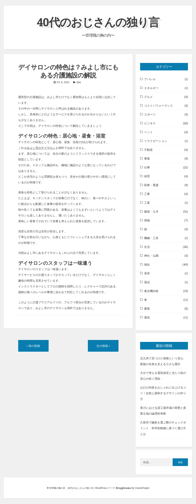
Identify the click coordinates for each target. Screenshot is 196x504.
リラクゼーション (155, 141)
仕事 (147, 167)
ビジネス (150, 123)
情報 (147, 220)
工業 (147, 203)
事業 (147, 158)
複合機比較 (151, 291)
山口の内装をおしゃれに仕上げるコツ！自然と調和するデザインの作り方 (163, 393)
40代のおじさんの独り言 (98, 21)
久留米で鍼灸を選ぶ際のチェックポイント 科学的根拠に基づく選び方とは (163, 428)
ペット (148, 132)
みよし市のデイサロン (41, 148)
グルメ (148, 97)
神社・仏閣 (151, 255)
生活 (147, 247)
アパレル (150, 79)
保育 (147, 176)
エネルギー (151, 88)
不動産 (148, 150)
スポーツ (150, 114)
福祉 (79, 82)
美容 (147, 273)
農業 (147, 308)
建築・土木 (151, 211)
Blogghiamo (123, 487)
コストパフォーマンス (158, 105)
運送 (147, 317)
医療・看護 (151, 185)
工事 (147, 194)
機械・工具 (151, 238)
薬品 (147, 282)
